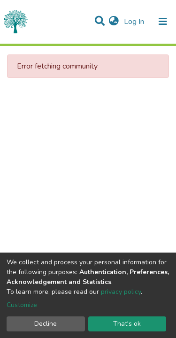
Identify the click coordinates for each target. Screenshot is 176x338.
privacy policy (121, 291)
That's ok (127, 323)
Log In (135, 21)
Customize (22, 304)
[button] (114, 21)
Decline (45, 323)
